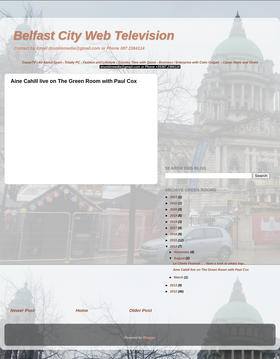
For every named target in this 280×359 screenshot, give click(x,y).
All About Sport (50, 62)
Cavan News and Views (240, 62)
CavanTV (29, 62)
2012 (174, 291)
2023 (174, 197)
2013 (174, 285)
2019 (174, 215)
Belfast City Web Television (93, 35)
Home (82, 310)
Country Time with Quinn (137, 62)
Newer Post (22, 310)
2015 (174, 240)
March (179, 277)
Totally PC (72, 62)
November (182, 252)
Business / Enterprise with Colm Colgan (189, 62)
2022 (174, 203)
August (180, 258)
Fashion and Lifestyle (99, 62)
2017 (174, 228)
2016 (174, 234)
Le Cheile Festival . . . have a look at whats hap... (209, 263)
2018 (174, 221)
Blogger (149, 337)
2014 (174, 246)
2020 (174, 209)
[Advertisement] (55, 246)
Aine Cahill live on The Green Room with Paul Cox (211, 269)
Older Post (140, 310)
